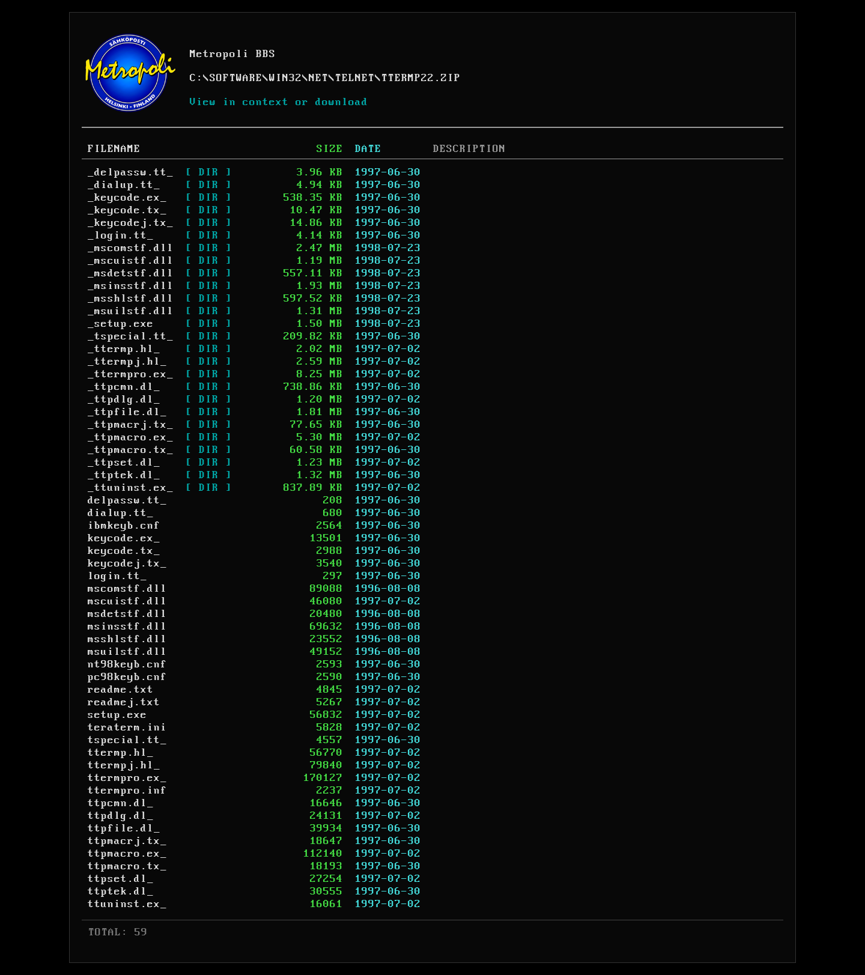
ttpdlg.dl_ (121, 816)
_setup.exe (121, 324)
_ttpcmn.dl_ (124, 387)
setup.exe (117, 715)
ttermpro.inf (127, 791)
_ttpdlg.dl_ (124, 399)
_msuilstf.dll (131, 311)
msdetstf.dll (127, 614)
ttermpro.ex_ (127, 778)
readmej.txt (124, 702)
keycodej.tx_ (127, 563)
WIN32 (285, 78)
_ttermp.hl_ (124, 349)
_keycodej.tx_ (131, 223)
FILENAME (114, 149)
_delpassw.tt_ (131, 172)
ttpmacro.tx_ (127, 866)
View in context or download (279, 102)
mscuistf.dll (127, 601)
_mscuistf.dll (131, 261)
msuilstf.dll (127, 652)
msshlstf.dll (127, 639)
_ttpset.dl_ (124, 463)
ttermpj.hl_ (124, 765)
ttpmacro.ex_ (127, 854)
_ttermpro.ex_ (131, 374)
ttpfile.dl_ (124, 828)
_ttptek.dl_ (124, 475)
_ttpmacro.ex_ (131, 437)
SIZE (330, 149)
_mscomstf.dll (131, 248)
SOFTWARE (236, 78)
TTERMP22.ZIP (421, 78)
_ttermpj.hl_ (127, 362)
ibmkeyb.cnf (124, 526)
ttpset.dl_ (121, 879)
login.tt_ (117, 576)
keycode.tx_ (124, 551)
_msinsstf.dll (131, 286)
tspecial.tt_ (127, 740)
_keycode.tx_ (127, 210)
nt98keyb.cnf (127, 664)
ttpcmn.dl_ (121, 803)
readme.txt (121, 690)
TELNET (355, 78)
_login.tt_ (121, 235)
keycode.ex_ (124, 538)
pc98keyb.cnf (127, 677)
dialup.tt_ (121, 513)
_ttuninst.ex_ (131, 488)
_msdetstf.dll (131, 273)
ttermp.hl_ (121, 753)
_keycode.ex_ (127, 198)
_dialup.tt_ (124, 185)
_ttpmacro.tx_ (131, 450)
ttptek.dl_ (121, 891)
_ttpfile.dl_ (127, 412)
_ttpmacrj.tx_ (131, 425)
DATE (368, 149)
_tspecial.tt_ (131, 336)
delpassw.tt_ (127, 500)
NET (319, 78)
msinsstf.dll (127, 627)
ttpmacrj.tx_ (127, 841)
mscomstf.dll (127, 589)
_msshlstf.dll (131, 299)
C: (196, 78)
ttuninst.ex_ (127, 904)
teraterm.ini (127, 727)
